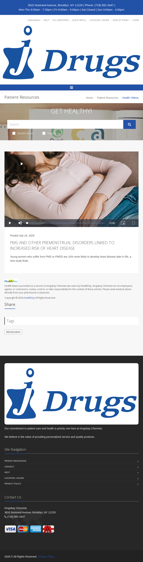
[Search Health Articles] (65, 124)
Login (136, 20)
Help (46, 20)
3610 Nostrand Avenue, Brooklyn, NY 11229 (55, 5)
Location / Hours (99, 20)
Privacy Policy (12, 484)
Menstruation (13, 332)
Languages (33, 20)
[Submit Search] (129, 124)
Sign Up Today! (121, 20)
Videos (49, 133)
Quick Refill (79, 20)
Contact (9, 467)
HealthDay (29, 297)
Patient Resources (107, 97)
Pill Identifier (61, 20)
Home (89, 97)
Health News (23, 133)
